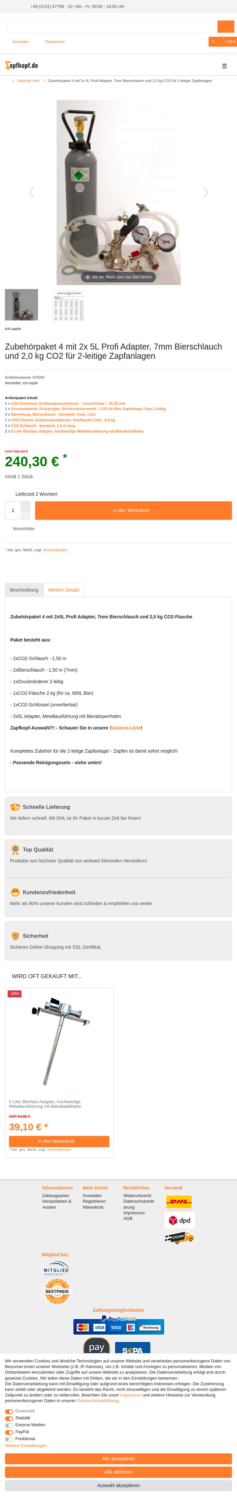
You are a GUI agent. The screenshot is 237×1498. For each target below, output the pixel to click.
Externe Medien (31, 1424)
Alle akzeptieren (118, 1458)
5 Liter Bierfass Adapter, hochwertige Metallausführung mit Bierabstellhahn (77, 431)
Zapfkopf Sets (28, 80)
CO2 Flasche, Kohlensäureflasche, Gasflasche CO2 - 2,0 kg (63, 420)
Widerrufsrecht (137, 1195)
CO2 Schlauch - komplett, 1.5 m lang (43, 425)
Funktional (25, 1438)
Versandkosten (54, 550)
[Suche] (225, 26)
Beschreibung (24, 589)
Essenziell (25, 1410)
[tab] (24, 590)
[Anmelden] (18, 41)
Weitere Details (64, 589)
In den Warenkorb (170, 510)
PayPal (22, 1431)
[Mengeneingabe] (13, 510)
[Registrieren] (51, 41)
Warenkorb (93, 1206)
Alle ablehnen (118, 1472)
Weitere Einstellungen (26, 1445)
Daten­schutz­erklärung (98, 1400)
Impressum (133, 1212)
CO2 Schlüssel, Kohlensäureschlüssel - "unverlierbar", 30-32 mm (68, 403)
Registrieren (94, 1200)
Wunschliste (21, 528)
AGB (127, 1218)
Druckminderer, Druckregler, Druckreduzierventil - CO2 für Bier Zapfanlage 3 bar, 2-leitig (88, 408)
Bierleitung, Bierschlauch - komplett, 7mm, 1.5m (53, 414)
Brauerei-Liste (124, 727)
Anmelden (92, 1195)
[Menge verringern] (25, 515)
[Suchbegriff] (112, 26)
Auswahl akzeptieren (118, 1485)
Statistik (23, 1417)
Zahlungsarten (55, 1195)
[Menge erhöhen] (25, 505)
